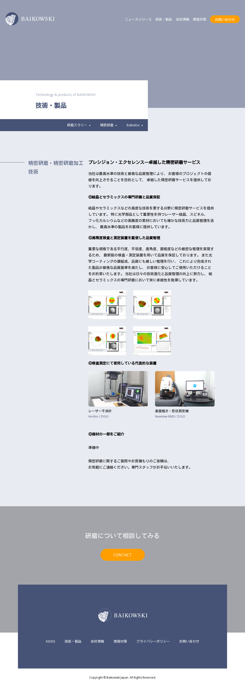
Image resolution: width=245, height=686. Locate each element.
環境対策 (199, 19)
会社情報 (182, 19)
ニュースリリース (138, 19)
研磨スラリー (79, 125)
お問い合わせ (225, 19)
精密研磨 (108, 125)
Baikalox (134, 125)
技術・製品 (163, 19)
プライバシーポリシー (153, 641)
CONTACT (122, 554)
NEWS (50, 641)
